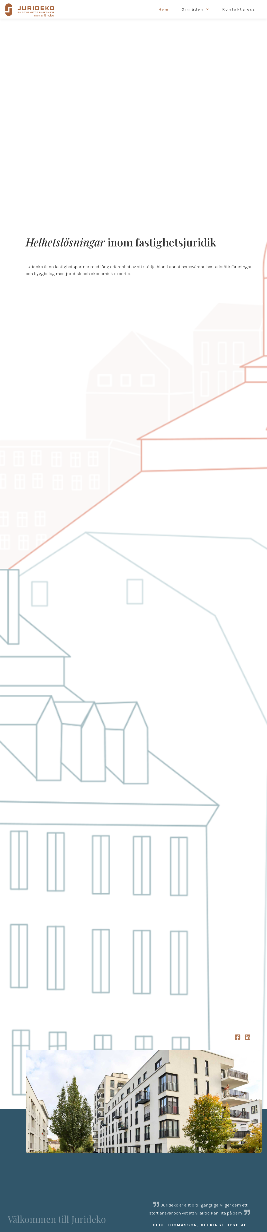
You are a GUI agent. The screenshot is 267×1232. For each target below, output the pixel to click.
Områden (193, 9)
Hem (163, 9)
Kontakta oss (238, 9)
